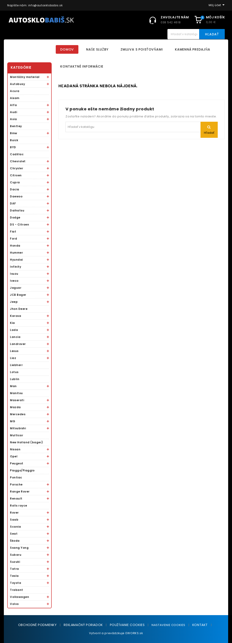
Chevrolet (18, 161)
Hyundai (16, 260)
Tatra (14, 569)
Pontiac (16, 477)
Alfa (13, 105)
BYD (13, 147)
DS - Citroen (19, 224)
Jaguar (15, 288)
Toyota (15, 583)
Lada (14, 330)
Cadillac (17, 154)
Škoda (15, 541)
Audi (13, 112)
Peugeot (16, 463)
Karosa (15, 316)
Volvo (14, 604)
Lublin (14, 379)
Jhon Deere (18, 309)
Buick (14, 140)
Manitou (16, 393)
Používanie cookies (127, 625)
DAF (13, 203)
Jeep (14, 302)
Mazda (15, 407)
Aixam (14, 98)
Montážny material (25, 77)
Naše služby (97, 49)
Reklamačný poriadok (83, 625)
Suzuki (15, 562)
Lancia (15, 337)
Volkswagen (19, 597)
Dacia (14, 189)
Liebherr (16, 365)
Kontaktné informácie (81, 66)
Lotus (14, 372)
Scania (15, 527)
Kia (12, 323)
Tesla (14, 576)
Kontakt (200, 625)
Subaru (15, 555)
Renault (16, 498)
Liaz (13, 358)
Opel (13, 456)
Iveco (14, 281)
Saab (14, 520)
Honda (15, 245)
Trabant (16, 590)
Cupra (15, 182)
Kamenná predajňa (192, 49)
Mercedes (17, 414)
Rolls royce (18, 505)
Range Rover (20, 491)
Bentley (16, 126)
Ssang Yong (19, 548)
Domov (67, 49)
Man (13, 386)
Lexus (14, 351)
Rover (14, 512)
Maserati (17, 400)
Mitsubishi (18, 428)
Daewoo (16, 196)
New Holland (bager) (26, 442)
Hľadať (212, 34)
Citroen (16, 175)
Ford (13, 238)
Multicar (16, 435)
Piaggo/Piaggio (22, 470)
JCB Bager (18, 295)
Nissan (15, 449)
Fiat (13, 231)
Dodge (15, 217)
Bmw (13, 133)
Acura (14, 91)
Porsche (16, 484)
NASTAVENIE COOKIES (168, 625)
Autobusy (17, 84)
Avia (13, 119)
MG (12, 421)
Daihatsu (17, 210)
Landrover (18, 344)
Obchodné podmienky (37, 625)
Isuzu (14, 274)
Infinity (15, 267)
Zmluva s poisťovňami (142, 49)
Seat (13, 534)
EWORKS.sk (134, 633)
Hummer (16, 253)
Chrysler (16, 168)
